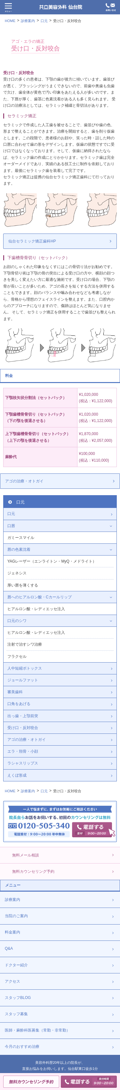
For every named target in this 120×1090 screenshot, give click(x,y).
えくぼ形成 (17, 775)
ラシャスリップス (22, 763)
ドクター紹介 (16, 965)
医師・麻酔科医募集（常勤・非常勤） (37, 1030)
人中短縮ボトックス (24, 668)
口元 (44, 21)
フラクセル (17, 656)
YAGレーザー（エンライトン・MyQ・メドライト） (51, 561)
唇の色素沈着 (18, 549)
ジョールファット (22, 680)
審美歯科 (15, 692)
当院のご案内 (16, 916)
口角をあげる (18, 704)
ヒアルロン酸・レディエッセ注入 (36, 609)
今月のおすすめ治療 (22, 1046)
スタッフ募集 (16, 1014)
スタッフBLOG (18, 997)
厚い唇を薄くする (22, 585)
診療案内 (28, 21)
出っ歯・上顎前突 (22, 716)
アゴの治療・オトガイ (24, 481)
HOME (10, 21)
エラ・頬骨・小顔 (22, 751)
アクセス (12, 981)
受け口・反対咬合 (67, 21)
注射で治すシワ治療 (24, 644)
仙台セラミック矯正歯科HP (32, 241)
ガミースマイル (20, 537)
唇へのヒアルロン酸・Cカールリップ (39, 597)
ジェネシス (17, 573)
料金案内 (12, 932)
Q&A (9, 948)
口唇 (11, 526)
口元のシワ (17, 620)
